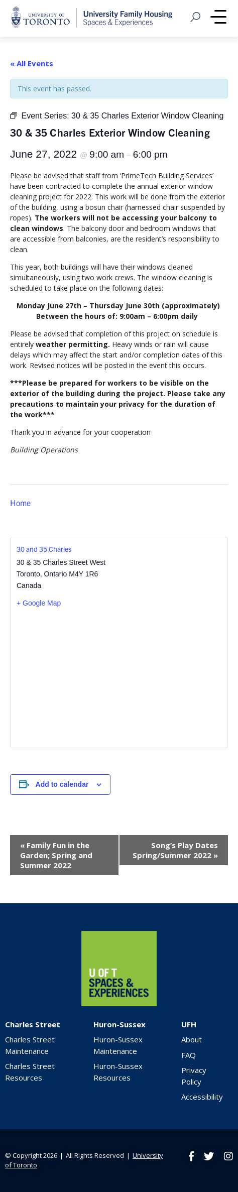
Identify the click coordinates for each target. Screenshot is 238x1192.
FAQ (188, 1055)
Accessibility (202, 1097)
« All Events (31, 63)
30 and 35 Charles (44, 548)
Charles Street (32, 1024)
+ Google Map (39, 603)
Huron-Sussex (119, 1024)
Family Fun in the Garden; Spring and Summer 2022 (56, 855)
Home (20, 503)
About (191, 1039)
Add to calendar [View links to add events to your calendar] (62, 784)
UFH (188, 1024)
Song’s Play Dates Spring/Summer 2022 (175, 850)
